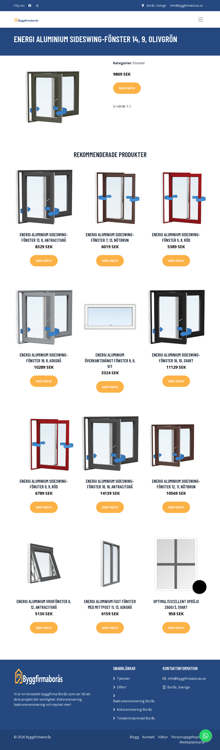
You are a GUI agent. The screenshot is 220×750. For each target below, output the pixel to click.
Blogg (134, 737)
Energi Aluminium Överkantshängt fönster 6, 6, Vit (110, 360)
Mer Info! (127, 88)
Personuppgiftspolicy (187, 737)
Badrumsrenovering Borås (134, 701)
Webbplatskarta (191, 742)
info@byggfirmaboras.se (186, 5)
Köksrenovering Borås (134, 709)
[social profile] (30, 6)
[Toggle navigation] (200, 19)
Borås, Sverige (156, 5)
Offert (121, 687)
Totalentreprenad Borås (136, 718)
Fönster (139, 63)
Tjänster (123, 678)
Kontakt (148, 737)
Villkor (163, 737)
